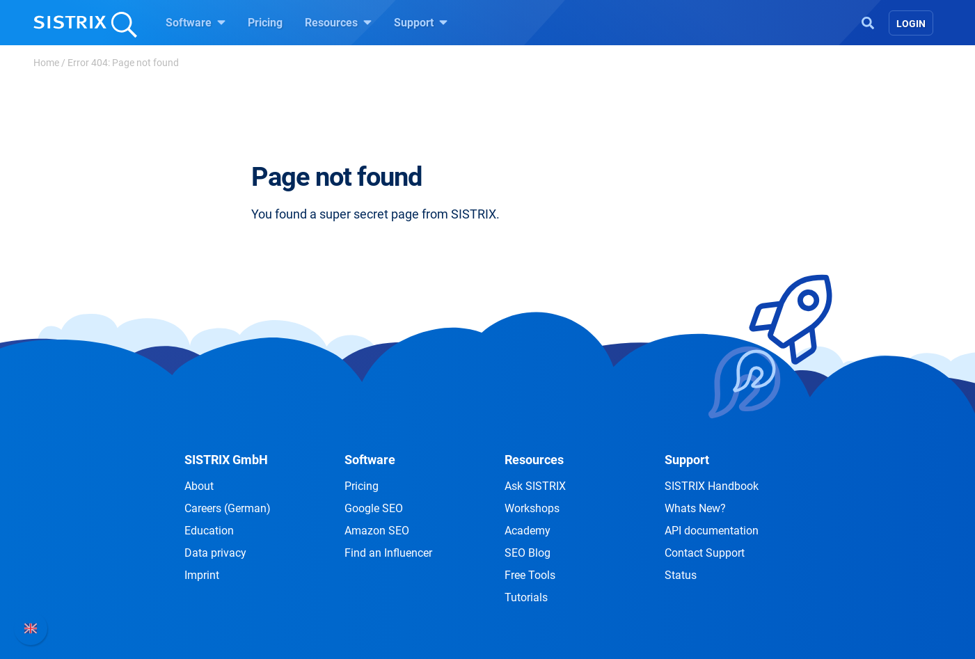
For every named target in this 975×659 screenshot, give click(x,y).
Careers (227, 508)
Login (911, 23)
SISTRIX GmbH (226, 459)
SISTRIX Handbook (712, 486)
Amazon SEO (376, 530)
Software (195, 22)
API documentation (712, 530)
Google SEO (373, 508)
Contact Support (705, 552)
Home (46, 62)
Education (209, 530)
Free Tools (530, 575)
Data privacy (215, 552)
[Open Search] (868, 21)
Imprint (201, 575)
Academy (527, 530)
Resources (338, 22)
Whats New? (695, 508)
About (199, 486)
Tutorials (526, 597)
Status (681, 575)
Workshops (532, 508)
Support (420, 22)
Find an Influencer (388, 552)
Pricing (265, 22)
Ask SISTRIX (535, 486)
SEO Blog (527, 552)
